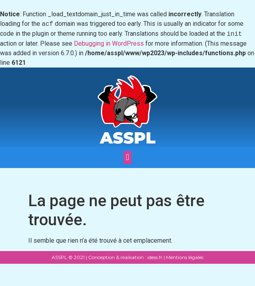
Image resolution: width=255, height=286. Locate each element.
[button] (127, 157)
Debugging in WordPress (109, 43)
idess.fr (154, 257)
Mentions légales (184, 257)
